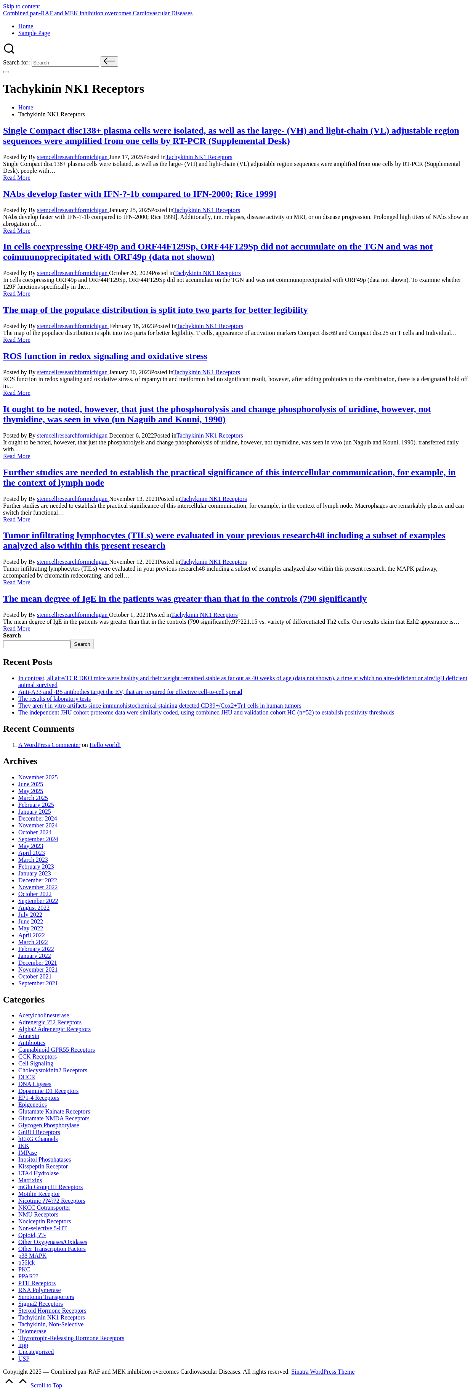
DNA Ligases (34, 1084)
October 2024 (35, 832)
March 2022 (33, 942)
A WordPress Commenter (49, 745)
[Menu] (6, 72)
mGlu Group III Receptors (50, 1187)
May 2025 (30, 791)
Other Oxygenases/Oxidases (52, 1242)
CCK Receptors (37, 1056)
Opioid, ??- (32, 1235)
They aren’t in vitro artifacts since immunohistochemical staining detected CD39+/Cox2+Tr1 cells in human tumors (159, 705)
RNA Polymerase (39, 1290)
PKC (24, 1269)
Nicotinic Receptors (51, 1200)
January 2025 (34, 811)
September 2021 (38, 983)
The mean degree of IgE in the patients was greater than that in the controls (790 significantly (185, 598)
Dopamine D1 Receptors (48, 1091)
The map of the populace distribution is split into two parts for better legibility (155, 310)
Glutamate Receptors (54, 1111)
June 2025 (30, 784)
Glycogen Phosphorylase (48, 1125)
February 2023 (36, 866)
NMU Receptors (38, 1214)
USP (23, 1358)
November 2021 (38, 969)
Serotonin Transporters (46, 1297)
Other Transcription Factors (52, 1249)
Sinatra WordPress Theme (322, 1371)
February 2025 (36, 804)
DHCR (26, 1077)
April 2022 (31, 935)
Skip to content (21, 6)
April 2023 (31, 853)
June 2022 (30, 921)
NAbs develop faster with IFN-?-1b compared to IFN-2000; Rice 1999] (139, 194)
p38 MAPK (32, 1255)
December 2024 (37, 818)
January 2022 (34, 956)
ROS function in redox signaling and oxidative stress (105, 356)
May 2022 (30, 928)
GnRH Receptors (39, 1132)
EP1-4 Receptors (38, 1097)
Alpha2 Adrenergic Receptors (54, 1029)
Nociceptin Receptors (44, 1221)
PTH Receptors (37, 1283)
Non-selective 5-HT (42, 1228)
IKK (23, 1146)
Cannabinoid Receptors (56, 1049)
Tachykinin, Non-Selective (50, 1324)
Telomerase (32, 1331)
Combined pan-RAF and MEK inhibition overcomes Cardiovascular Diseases (97, 13)
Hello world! (105, 745)
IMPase (27, 1152)
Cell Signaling (35, 1063)
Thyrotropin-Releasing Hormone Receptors (71, 1338)
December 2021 (37, 962)
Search (12, 635)
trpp (23, 1345)
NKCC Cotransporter (44, 1207)
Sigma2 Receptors (40, 1303)
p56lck (26, 1262)
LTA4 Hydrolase (38, 1173)
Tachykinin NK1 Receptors (199, 157)
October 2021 (35, 976)
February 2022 (36, 949)
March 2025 (33, 798)
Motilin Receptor (39, 1194)
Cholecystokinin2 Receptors (52, 1070)
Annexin (28, 1036)
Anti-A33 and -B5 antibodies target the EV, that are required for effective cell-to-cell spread (130, 692)
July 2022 (30, 914)
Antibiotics (31, 1043)
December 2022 (37, 880)
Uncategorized (36, 1352)
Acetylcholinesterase (43, 1015)
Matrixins (30, 1180)
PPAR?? (28, 1276)
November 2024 (38, 825)
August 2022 (34, 907)
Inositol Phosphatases (44, 1159)
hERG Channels (38, 1139)
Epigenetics (32, 1104)
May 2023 (30, 846)
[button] (109, 61)
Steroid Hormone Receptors (52, 1310)
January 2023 (34, 873)
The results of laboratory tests (54, 698)
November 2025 (38, 777)
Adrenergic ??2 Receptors (50, 1022)
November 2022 (38, 887)
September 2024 (38, 839)
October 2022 (35, 894)
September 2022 (38, 901)
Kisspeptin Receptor (43, 1166)
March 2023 (33, 859)
